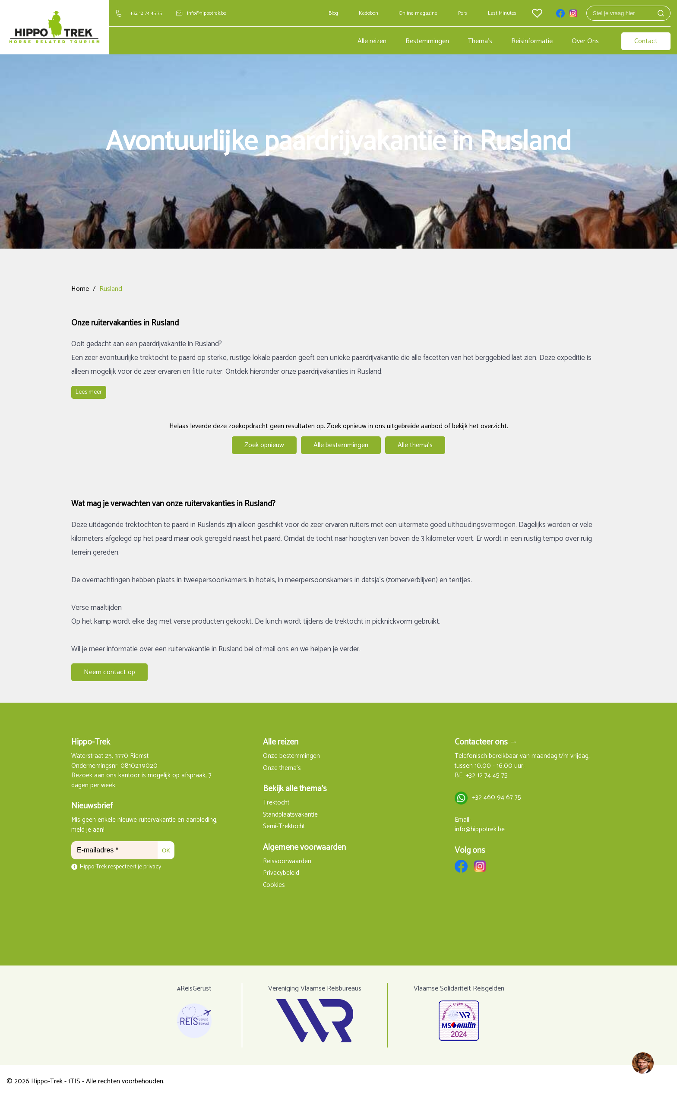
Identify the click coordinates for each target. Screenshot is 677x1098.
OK (166, 850)
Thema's (480, 41)
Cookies (274, 885)
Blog (333, 13)
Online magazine (418, 13)
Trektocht (276, 803)
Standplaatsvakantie (290, 815)
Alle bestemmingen (340, 445)
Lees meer (89, 392)
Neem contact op (109, 672)
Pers (462, 13)
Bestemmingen (427, 41)
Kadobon (368, 13)
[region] (642, 1063)
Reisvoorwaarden (287, 862)
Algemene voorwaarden (304, 847)
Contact (646, 41)
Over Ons (585, 41)
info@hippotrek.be (206, 13)
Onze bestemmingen (291, 756)
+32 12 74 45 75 (146, 13)
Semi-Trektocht (284, 827)
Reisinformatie (532, 41)
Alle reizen (371, 41)
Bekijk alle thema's (295, 789)
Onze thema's (282, 768)
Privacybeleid (281, 873)
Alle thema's (415, 445)
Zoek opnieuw (264, 445)
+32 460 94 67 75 (496, 798)
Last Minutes (502, 13)
